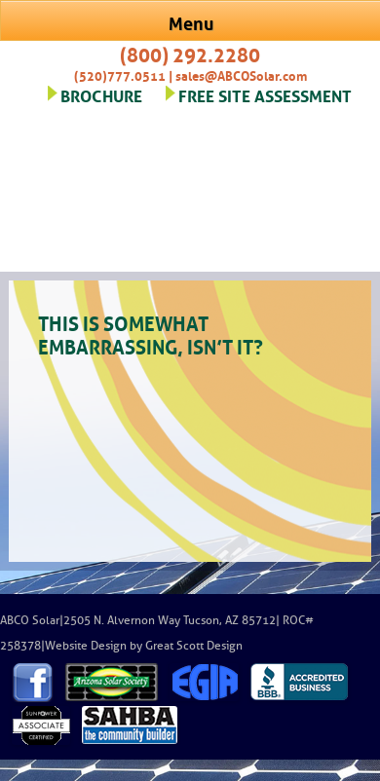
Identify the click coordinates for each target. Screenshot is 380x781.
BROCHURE (101, 94)
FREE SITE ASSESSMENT (265, 94)
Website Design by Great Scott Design (144, 645)
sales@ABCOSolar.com (241, 74)
